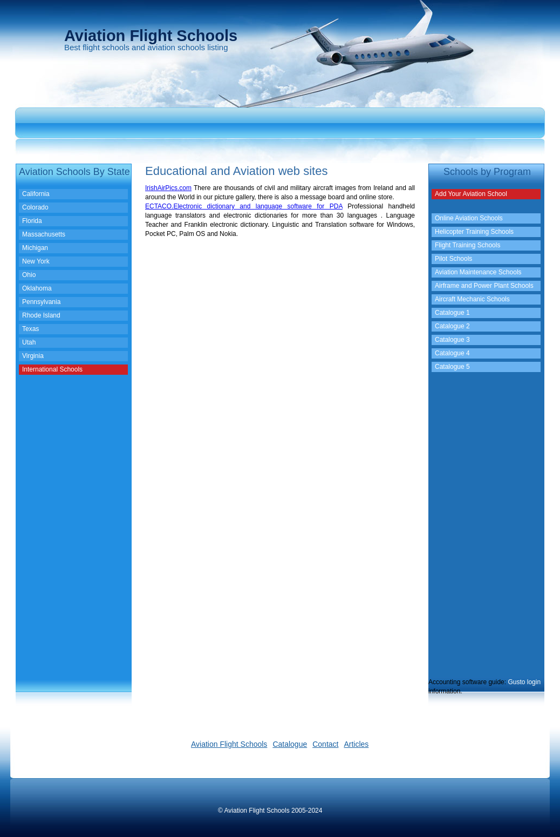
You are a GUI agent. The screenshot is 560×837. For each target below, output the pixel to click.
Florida (32, 221)
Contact (325, 744)
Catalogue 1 (452, 312)
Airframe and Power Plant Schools (484, 285)
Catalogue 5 (452, 366)
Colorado (35, 207)
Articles (356, 744)
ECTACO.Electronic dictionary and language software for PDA (244, 206)
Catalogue (289, 744)
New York (36, 261)
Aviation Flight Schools (229, 744)
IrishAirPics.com (168, 188)
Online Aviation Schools (469, 218)
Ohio (29, 275)
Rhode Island (41, 315)
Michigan (35, 248)
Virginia (33, 356)
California (36, 194)
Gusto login (524, 682)
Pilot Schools (453, 258)
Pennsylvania (41, 302)
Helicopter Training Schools (474, 231)
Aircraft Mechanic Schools (472, 299)
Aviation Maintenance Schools (478, 272)
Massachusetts (43, 234)
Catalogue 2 (452, 326)
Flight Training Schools (467, 245)
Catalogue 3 (452, 339)
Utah (29, 342)
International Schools (52, 369)
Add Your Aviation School (471, 194)
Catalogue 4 (452, 353)
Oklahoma (37, 288)
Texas (30, 329)
